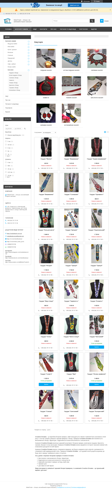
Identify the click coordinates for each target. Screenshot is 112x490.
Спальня (10, 55)
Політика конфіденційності (78, 487)
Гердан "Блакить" (96, 301)
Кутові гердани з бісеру (71, 70)
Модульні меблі (12, 43)
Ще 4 (8, 156)
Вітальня (10, 52)
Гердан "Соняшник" (71, 194)
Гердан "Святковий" (71, 411)
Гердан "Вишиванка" (71, 159)
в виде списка (108, 132)
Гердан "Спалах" (46, 411)
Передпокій (11, 58)
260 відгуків (86, 1)
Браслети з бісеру (97, 97)
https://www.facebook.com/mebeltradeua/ (16, 258)
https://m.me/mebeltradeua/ (14, 239)
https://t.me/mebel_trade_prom (15, 241)
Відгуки (94, 29)
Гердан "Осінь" (46, 336)
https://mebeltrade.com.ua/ (14, 233)
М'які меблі (11, 46)
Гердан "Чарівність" (71, 301)
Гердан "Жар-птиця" (46, 301)
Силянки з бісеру (97, 70)
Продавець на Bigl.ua (56, 485)
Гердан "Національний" (96, 230)
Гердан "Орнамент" (97, 194)
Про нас (54, 29)
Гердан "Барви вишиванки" (96, 159)
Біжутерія (10, 69)
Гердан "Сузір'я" (46, 374)
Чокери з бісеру (71, 97)
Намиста (46, 97)
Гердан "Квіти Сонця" (71, 336)
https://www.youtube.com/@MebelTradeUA (17, 262)
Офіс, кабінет (12, 64)
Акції (34, 29)
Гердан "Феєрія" (46, 265)
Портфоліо (83, 29)
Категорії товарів (21, 29)
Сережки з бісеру (46, 125)
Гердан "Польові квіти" (46, 230)
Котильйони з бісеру (71, 125)
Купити (97, 347)
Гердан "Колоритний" (96, 411)
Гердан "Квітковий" (97, 336)
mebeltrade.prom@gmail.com (15, 236)
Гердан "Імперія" (71, 230)
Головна (8, 29)
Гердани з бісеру (46, 70)
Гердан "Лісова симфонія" (96, 374)
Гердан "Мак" (71, 374)
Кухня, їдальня (12, 49)
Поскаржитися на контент (63, 487)
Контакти (43, 29)
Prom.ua (65, 484)
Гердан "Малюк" (46, 159)
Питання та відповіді (68, 29)
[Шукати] (92, 21)
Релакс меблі (12, 67)
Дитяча (10, 61)
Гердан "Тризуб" (71, 265)
